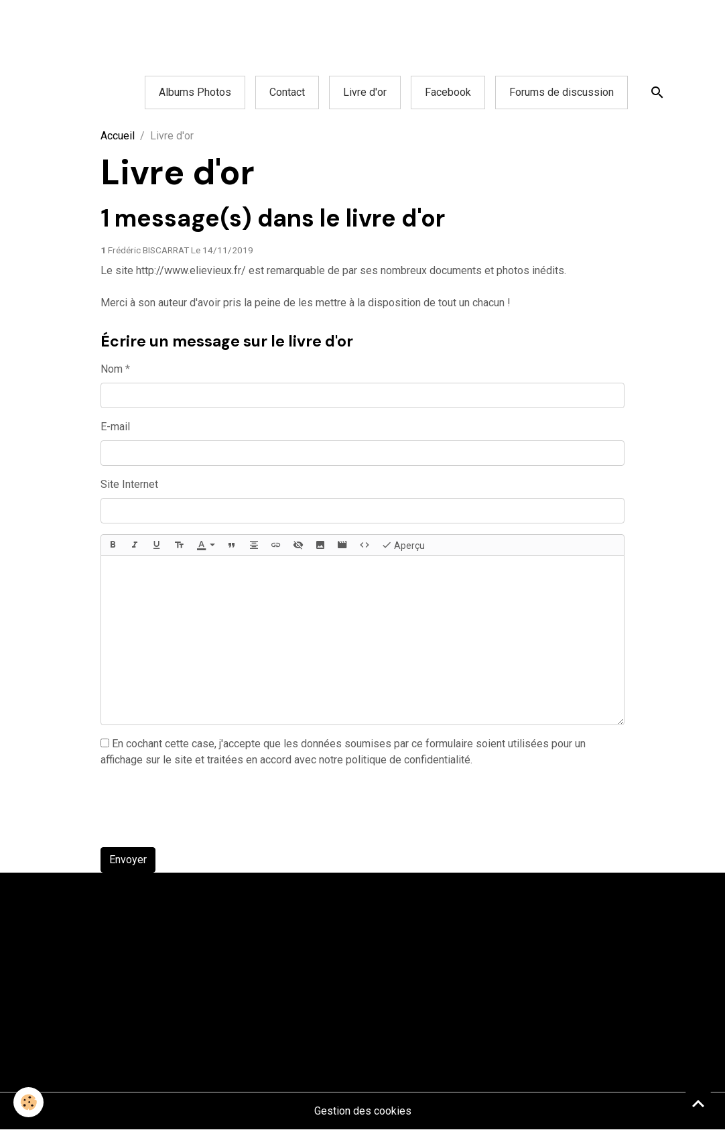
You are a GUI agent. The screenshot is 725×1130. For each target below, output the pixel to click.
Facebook (448, 92)
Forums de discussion (561, 92)
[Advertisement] (244, 30)
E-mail (115, 426)
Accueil (118, 135)
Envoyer (128, 859)
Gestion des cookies (362, 1111)
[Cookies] (28, 1102)
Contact (287, 92)
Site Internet (129, 484)
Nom (112, 369)
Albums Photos (195, 92)
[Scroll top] (698, 1103)
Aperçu (403, 545)
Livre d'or (365, 92)
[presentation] (202, 810)
